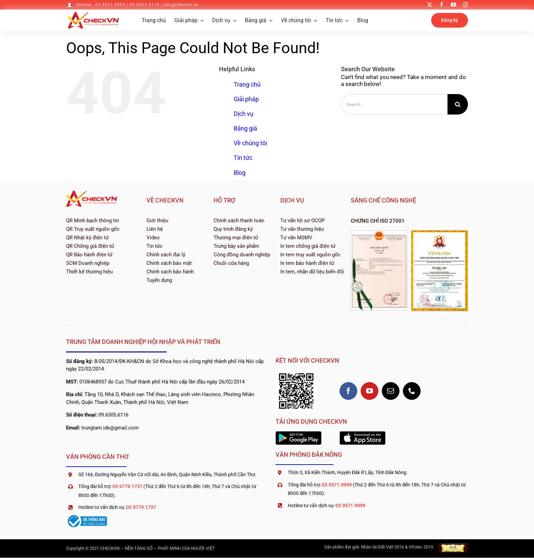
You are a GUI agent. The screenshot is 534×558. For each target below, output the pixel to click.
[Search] (457, 104)
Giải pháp (246, 99)
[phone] (412, 391)
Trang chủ (247, 84)
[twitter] (429, 4)
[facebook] (441, 4)
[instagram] (465, 4)
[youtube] (453, 4)
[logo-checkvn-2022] (93, 14)
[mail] (390, 391)
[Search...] (394, 104)
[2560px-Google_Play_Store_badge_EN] (298, 434)
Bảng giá (245, 128)
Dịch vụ (243, 113)
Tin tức (243, 157)
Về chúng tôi (250, 143)
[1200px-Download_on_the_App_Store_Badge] (363, 434)
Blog (240, 172)
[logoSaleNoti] (86, 516)
